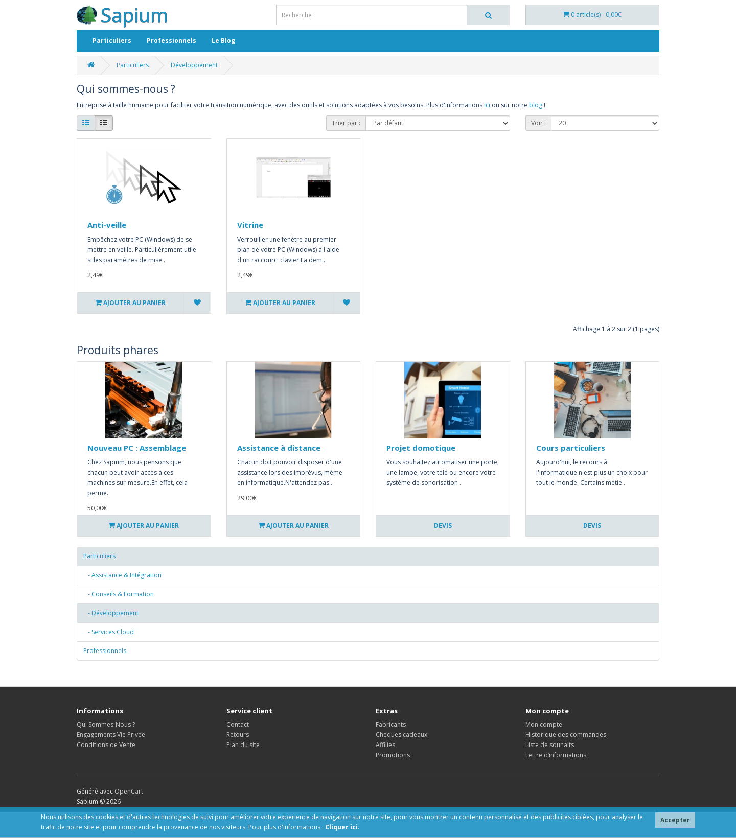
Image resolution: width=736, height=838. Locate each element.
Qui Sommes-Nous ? (106, 724)
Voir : (538, 123)
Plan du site (243, 744)
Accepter (675, 820)
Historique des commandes (565, 734)
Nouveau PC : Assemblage (136, 448)
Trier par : (346, 123)
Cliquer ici (341, 827)
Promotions (393, 755)
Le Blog (223, 40)
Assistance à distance (278, 448)
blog (535, 105)
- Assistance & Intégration (122, 575)
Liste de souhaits (549, 744)
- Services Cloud (108, 631)
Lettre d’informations (555, 755)
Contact (237, 724)
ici (487, 105)
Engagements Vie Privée (111, 734)
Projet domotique (420, 448)
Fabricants (391, 724)
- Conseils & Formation (118, 594)
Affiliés (385, 744)
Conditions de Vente (106, 744)
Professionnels (171, 40)
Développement (194, 65)
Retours (237, 734)
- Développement (111, 613)
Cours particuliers (570, 448)
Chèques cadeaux (401, 734)
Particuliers (112, 40)
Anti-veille (106, 225)
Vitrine (250, 225)
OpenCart (128, 791)
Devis (443, 525)
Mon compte (543, 724)
